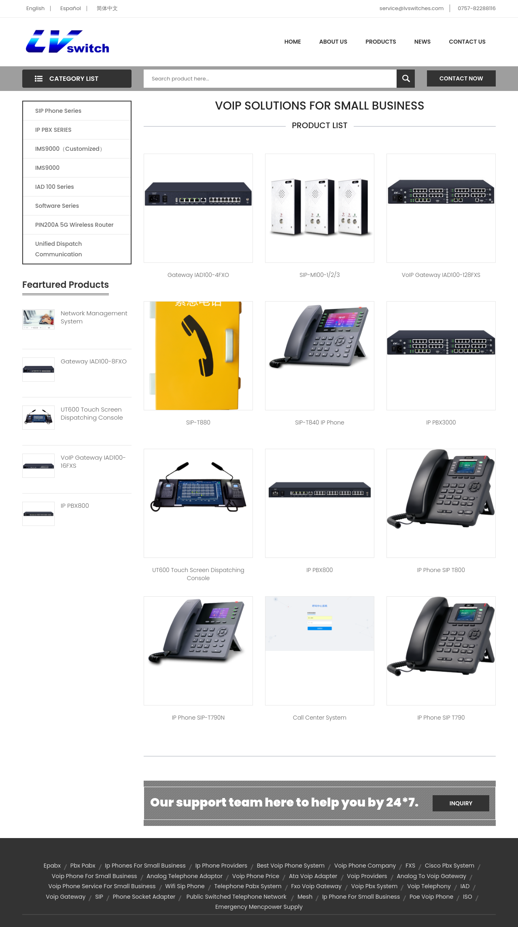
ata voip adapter (313, 876)
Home (292, 42)
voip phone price (255, 876)
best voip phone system (291, 866)
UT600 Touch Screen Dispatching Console (92, 413)
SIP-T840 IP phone (319, 422)
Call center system (319, 718)
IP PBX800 (75, 506)
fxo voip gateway (316, 886)
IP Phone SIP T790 (441, 718)
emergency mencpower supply (259, 907)
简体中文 (107, 8)
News (422, 42)
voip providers (367, 876)
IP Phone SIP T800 (441, 570)
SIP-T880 (198, 422)
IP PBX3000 (441, 422)
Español (70, 8)
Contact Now (461, 78)
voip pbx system (374, 886)
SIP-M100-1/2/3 (319, 275)
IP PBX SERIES (53, 130)
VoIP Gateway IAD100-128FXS (441, 275)
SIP (99, 897)
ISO (467, 897)
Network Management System (94, 317)
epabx (52, 866)
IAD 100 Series (54, 187)
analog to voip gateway (431, 876)
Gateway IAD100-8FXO (94, 361)
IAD (465, 886)
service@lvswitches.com (412, 8)
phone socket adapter (144, 897)
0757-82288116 (477, 8)
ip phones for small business (145, 866)
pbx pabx (83, 866)
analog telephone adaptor (184, 876)
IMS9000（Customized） (70, 149)
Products (380, 42)
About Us (333, 42)
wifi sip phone (184, 886)
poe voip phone (431, 897)
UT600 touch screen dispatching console (198, 574)
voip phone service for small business (102, 886)
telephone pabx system (248, 886)
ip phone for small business (361, 897)
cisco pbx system (449, 866)
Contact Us (467, 42)
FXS (410, 866)
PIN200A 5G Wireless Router (74, 225)
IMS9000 (47, 168)
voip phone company (365, 866)
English (35, 8)
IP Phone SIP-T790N (198, 718)
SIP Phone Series (58, 111)
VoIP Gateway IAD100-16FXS (93, 462)
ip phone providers (221, 866)
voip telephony (429, 886)
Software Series (57, 206)
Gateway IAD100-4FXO (198, 275)
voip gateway (65, 897)
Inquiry (461, 803)
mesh (304, 897)
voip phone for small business (94, 876)
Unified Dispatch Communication (58, 249)
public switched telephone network (236, 897)
